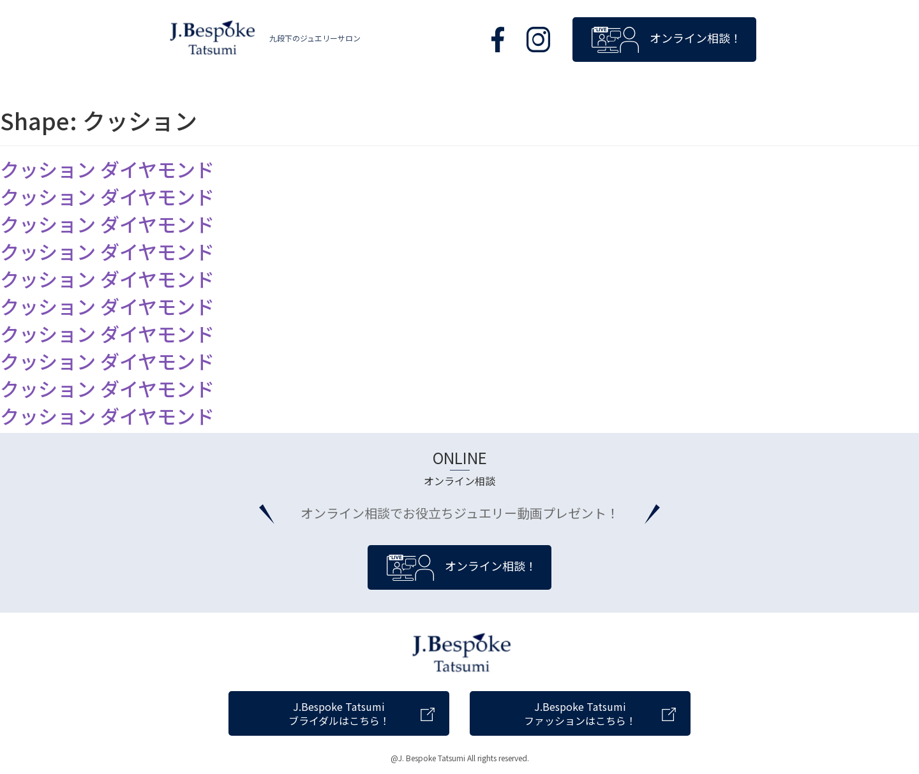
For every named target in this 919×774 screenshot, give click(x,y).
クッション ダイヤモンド (107, 169)
